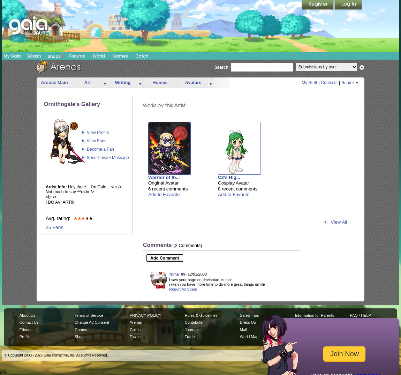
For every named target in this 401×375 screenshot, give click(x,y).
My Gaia (12, 56)
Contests (329, 82)
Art (87, 82)
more (105, 83)
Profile (25, 337)
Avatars (193, 82)
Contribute (194, 322)
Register (318, 5)
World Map (249, 337)
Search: (222, 67)
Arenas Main (54, 82)
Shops (55, 56)
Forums (77, 56)
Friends (26, 330)
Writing (123, 82)
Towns (135, 337)
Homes (159, 82)
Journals (192, 330)
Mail (243, 330)
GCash (34, 56)
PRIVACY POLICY (145, 315)
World (98, 56)
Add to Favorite (164, 194)
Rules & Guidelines (201, 315)
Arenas (136, 322)
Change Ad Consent (92, 322)
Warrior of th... (164, 177)
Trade (190, 337)
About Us (27, 315)
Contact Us (29, 322)
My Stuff (309, 82)
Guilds (135, 330)
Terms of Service (89, 315)
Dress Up (248, 322)
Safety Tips (249, 315)
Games (120, 56)
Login (348, 5)
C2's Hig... (229, 177)
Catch (142, 56)
